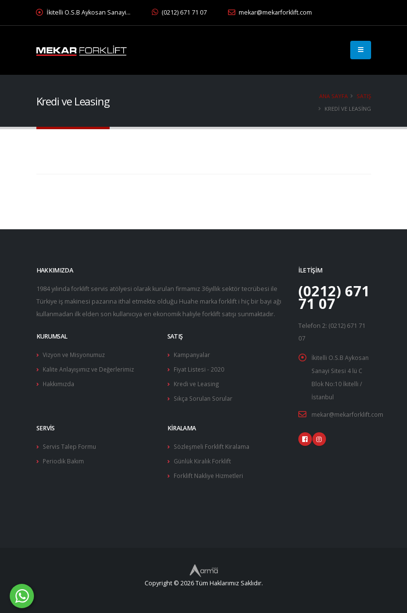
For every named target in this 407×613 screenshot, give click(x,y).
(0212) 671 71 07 (179, 12)
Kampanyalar (192, 354)
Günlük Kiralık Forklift (203, 458)
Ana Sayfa (333, 96)
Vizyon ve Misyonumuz (76, 354)
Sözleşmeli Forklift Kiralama (212, 444)
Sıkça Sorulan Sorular (204, 396)
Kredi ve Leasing (197, 382)
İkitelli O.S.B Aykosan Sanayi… (83, 12)
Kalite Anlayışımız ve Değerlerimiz (90, 368)
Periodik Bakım (64, 458)
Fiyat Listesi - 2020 (199, 368)
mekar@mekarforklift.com (270, 12)
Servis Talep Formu (70, 444)
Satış (364, 96)
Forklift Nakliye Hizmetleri (209, 472)
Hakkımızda (59, 382)
